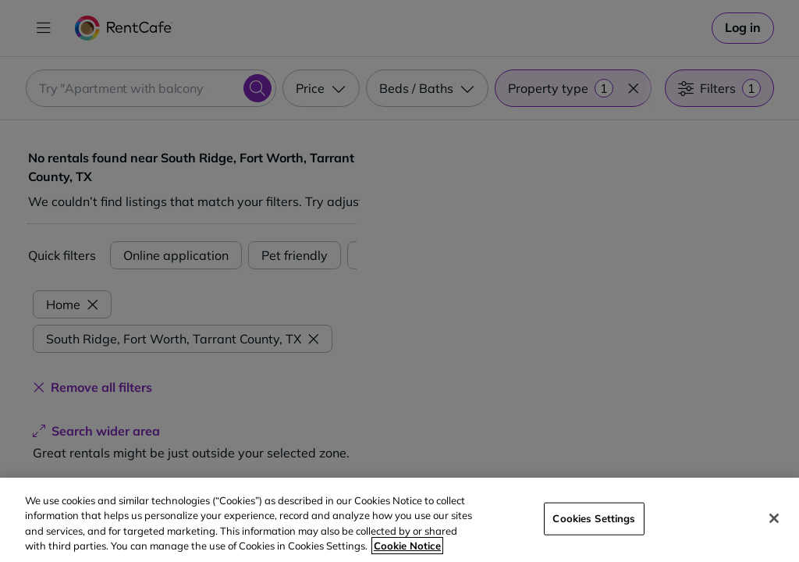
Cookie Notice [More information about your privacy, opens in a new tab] (407, 545)
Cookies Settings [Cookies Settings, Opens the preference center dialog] (593, 518)
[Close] (774, 518)
